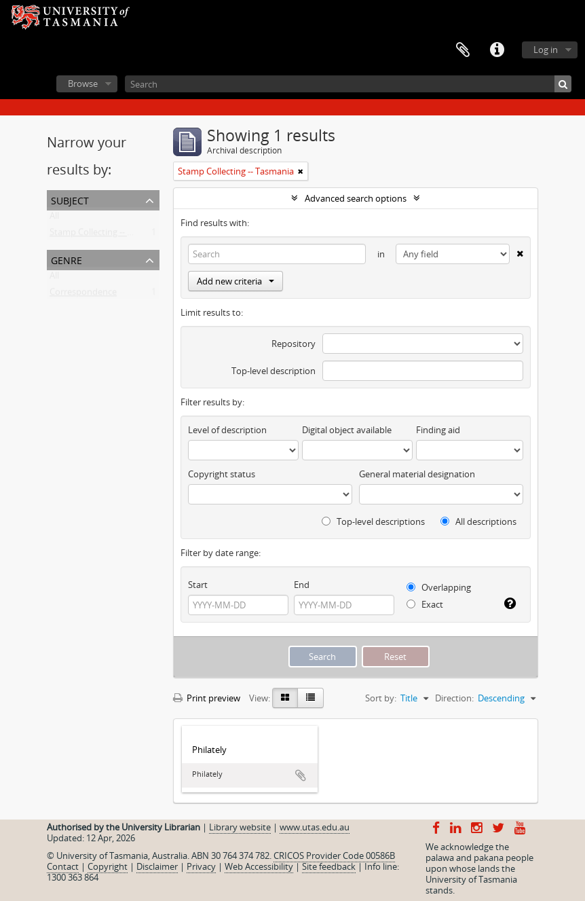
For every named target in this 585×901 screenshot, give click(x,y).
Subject (70, 199)
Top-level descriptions (373, 521)
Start (198, 584)
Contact (63, 866)
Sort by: (380, 698)
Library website (240, 827)
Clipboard (463, 50)
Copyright (108, 866)
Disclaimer (157, 866)
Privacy (201, 866)
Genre (66, 259)
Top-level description (273, 371)
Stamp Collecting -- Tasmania (108, 235)
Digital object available (347, 430)
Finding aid (438, 430)
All (54, 219)
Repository (293, 343)
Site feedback (329, 866)
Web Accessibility (259, 866)
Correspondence (83, 295)
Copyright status (221, 474)
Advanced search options (356, 198)
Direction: (454, 698)
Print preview (206, 698)
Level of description (227, 430)
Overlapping (439, 587)
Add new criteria (235, 281)
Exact (425, 604)
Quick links (497, 50)
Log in (545, 49)
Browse (83, 83)
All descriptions (478, 521)
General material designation (417, 474)
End (301, 584)
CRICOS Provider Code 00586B (334, 855)
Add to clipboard (300, 775)
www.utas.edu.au (315, 827)
